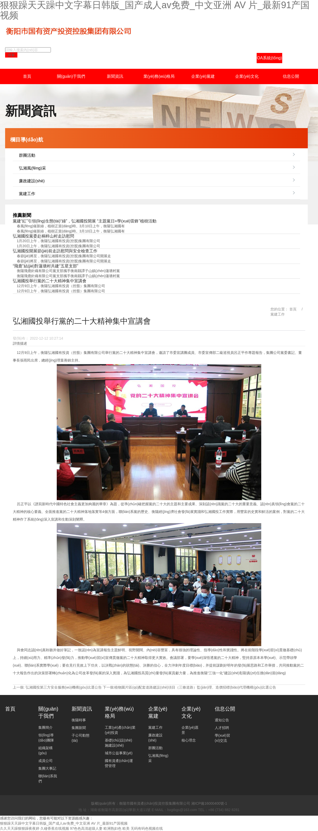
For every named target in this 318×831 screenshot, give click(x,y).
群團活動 (27, 155)
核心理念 (188, 740)
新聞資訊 (115, 76)
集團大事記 (47, 768)
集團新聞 (79, 728)
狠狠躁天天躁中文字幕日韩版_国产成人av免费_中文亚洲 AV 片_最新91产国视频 (64, 823)
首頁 (27, 76)
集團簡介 (45, 727)
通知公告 (222, 720)
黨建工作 (27, 194)
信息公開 (291, 76)
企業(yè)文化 (247, 76)
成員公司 (45, 761)
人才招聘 (222, 728)
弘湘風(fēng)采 (32, 168)
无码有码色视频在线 (147, 828)
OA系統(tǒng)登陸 (269, 59)
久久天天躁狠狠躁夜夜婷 (19, 828)
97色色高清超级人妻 (86, 828)
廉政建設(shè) (31, 181)
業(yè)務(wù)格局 (159, 76)
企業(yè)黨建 (203, 76)
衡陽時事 (79, 720)
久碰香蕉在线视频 (54, 828)
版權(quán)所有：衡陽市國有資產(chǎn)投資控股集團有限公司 (140, 803)
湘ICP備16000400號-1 (209, 803)
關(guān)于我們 (71, 76)
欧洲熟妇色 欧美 (117, 828)
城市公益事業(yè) (118, 753)
